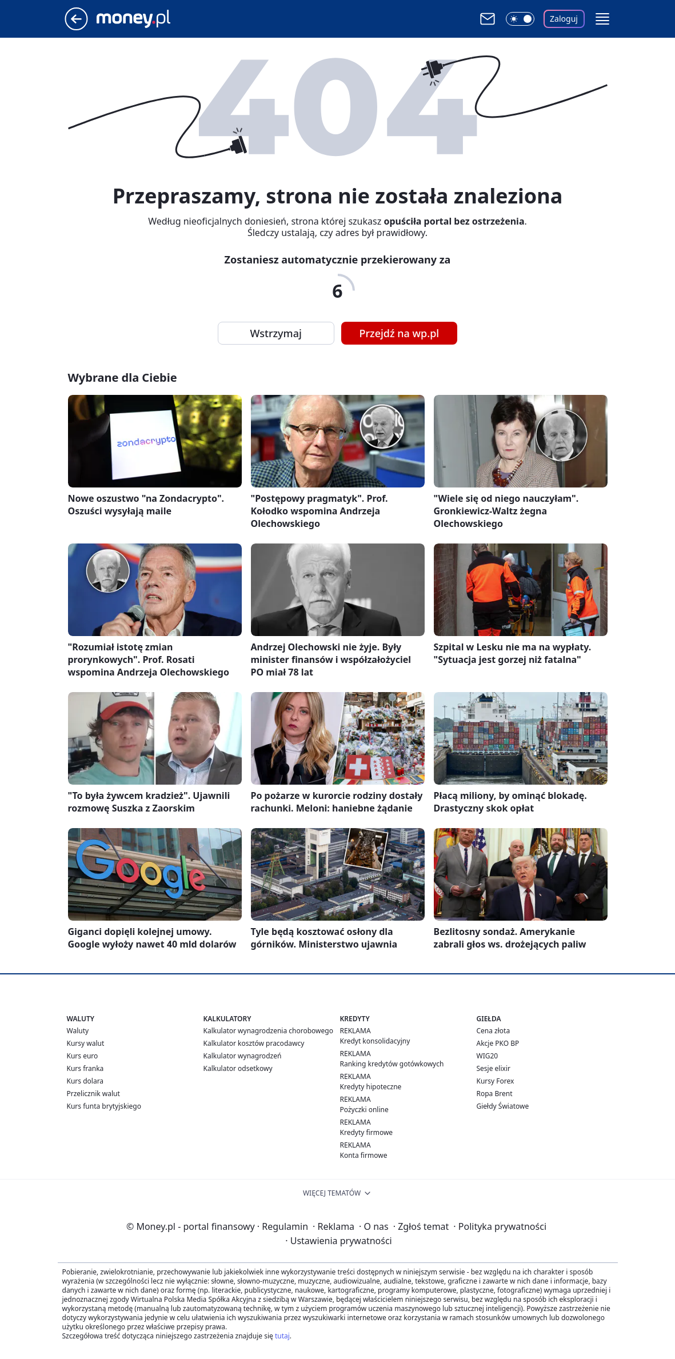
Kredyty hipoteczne (371, 1087)
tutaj (282, 1336)
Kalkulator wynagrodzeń (242, 1056)
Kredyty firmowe (366, 1132)
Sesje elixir (493, 1068)
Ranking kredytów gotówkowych (392, 1064)
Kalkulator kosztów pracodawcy (254, 1043)
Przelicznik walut (93, 1093)
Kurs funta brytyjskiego (104, 1106)
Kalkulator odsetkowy (238, 1068)
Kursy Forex (495, 1081)
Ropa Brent (495, 1093)
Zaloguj (564, 18)
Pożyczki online (364, 1109)
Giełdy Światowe (503, 1106)
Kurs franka (85, 1068)
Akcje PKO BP (498, 1043)
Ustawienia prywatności (338, 1240)
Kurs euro (82, 1056)
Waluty (78, 1031)
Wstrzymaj (276, 333)
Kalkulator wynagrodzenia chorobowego (268, 1031)
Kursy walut (86, 1043)
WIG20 (487, 1056)
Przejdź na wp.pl (400, 333)
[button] (602, 19)
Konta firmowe (364, 1155)
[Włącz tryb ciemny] (520, 19)
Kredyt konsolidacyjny (375, 1041)
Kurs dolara (85, 1081)
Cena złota (493, 1031)
